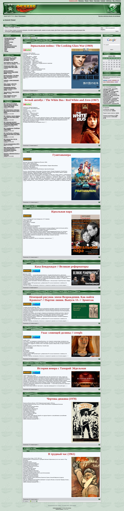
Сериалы (7, 43)
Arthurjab (105, 100)
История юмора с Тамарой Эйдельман (35, 363)
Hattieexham (113, 100)
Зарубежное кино (9, 39)
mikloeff (6, 151)
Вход (16, 16)
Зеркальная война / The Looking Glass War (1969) (11, 66)
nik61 (104, 90)
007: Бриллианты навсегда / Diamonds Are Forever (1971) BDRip (12, 111)
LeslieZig (114, 98)
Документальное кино (10, 46)
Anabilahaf (114, 95)
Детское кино (8, 44)
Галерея (103, 1)
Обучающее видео (9, 47)
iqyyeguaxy (106, 99)
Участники (97, 1)
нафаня (6, 107)
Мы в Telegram (117, 1)
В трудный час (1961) (30, 448)
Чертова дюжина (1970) (30, 393)
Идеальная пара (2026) (30, 206)
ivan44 (104, 92)
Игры (5, 48)
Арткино (6, 40)
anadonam (114, 103)
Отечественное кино (10, 38)
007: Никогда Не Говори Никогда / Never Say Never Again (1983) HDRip (11, 105)
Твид (28, 395)
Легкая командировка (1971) (12, 144)
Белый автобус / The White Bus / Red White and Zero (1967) (11, 77)
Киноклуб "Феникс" (10, 20)
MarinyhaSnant (107, 96)
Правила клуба (73, 1)
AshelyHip (112, 94)
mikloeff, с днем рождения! (11, 80)
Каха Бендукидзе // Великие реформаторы (36, 261)
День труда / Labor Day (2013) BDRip (10, 84)
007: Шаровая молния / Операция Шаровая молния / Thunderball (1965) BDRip (12, 123)
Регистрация (22, 16)
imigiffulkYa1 (106, 95)
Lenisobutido (106, 98)
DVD (5, 50)
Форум (86, 1)
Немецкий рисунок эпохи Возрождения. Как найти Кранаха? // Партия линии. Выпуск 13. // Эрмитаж (52, 291)
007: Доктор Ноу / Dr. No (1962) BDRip (10, 140)
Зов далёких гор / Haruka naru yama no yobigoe (11, 63)
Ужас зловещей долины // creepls (33, 327)
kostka (110, 90)
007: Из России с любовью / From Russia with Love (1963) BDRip (12, 134)
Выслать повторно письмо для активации (109, 16)
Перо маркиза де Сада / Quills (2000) (10, 96)
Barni (5, 145)
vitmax (104, 102)
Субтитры (109, 1)
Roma (28, 151)
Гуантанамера (28, 149)
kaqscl (110, 102)
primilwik (111, 92)
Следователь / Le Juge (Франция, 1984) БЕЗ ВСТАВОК (10, 59)
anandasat (113, 91)
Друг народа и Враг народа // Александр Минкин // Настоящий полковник (12, 149)
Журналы (81, 1)
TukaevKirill (106, 103)
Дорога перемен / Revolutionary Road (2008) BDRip (11, 72)
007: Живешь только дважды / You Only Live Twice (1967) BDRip (12, 117)
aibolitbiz (105, 94)
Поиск (91, 1)
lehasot (113, 99)
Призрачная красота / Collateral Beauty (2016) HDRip (10, 89)
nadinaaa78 (106, 89)
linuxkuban (105, 91)
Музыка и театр (8, 42)
